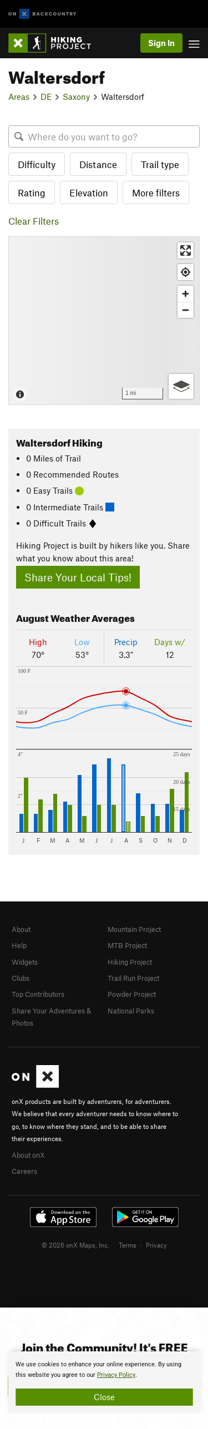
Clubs (20, 978)
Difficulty (36, 164)
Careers (24, 1171)
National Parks (131, 1010)
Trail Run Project (133, 978)
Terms (127, 1245)
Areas (18, 97)
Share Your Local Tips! (77, 577)
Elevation (88, 192)
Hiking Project (130, 961)
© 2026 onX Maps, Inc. (75, 1245)
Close (104, 1397)
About (21, 929)
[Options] (181, 386)
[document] (104, 1382)
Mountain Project (134, 929)
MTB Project (127, 945)
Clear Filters (33, 220)
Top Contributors (38, 994)
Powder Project (132, 994)
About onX (28, 1155)
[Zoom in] (185, 294)
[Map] (104, 320)
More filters (156, 192)
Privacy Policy (116, 1375)
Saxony (76, 97)
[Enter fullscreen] (185, 250)
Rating (31, 192)
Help (19, 945)
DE (46, 97)
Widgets (25, 961)
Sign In (161, 43)
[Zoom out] (185, 310)
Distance (98, 164)
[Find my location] (185, 272)
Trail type (160, 164)
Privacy (156, 1245)
